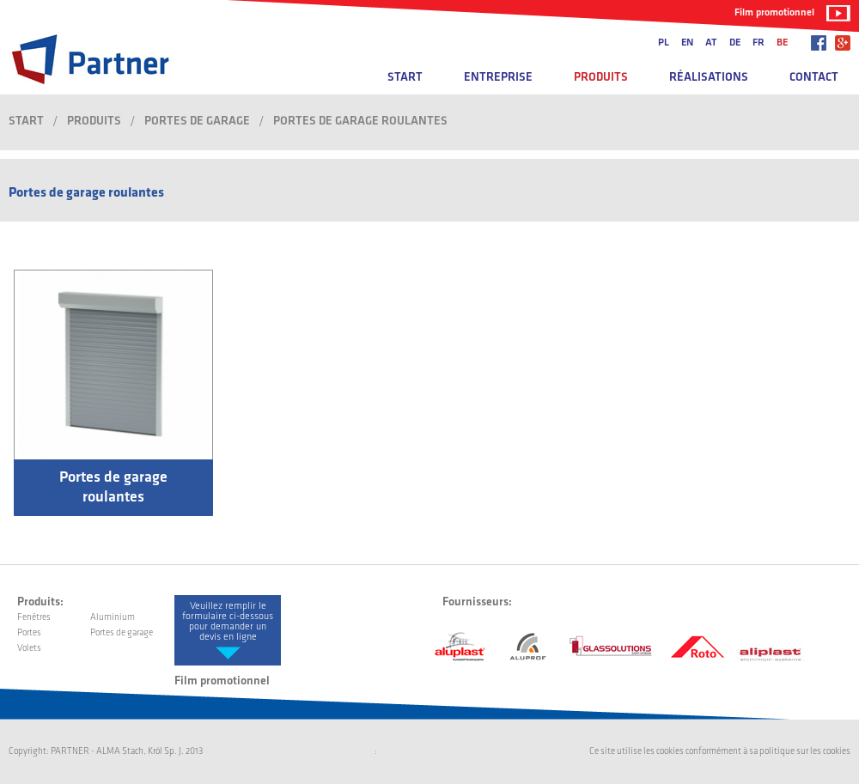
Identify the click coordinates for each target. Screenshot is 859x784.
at (711, 43)
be (782, 43)
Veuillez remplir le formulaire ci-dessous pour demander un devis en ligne (227, 621)
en (687, 43)
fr (758, 43)
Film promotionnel (774, 13)
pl (663, 43)
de (734, 43)
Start (405, 77)
